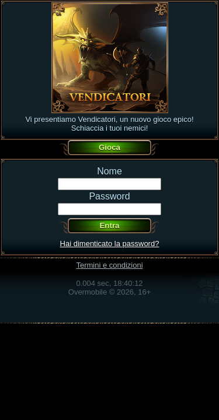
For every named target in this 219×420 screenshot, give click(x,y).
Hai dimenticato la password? (109, 243)
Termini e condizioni (109, 265)
